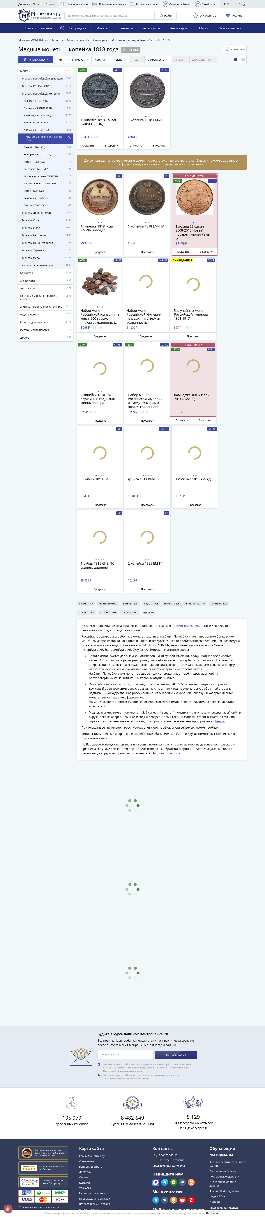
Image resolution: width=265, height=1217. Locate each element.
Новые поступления (38, 31)
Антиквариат (179, 31)
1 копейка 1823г (219, 521)
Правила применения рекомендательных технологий (113, 1183)
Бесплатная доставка (144, 4)
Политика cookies (90, 1163)
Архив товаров (88, 1127)
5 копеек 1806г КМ (108, 521)
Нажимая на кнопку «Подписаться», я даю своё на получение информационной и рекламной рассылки (142, 995)
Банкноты (126, 31)
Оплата (37, 4)
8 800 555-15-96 (168, 1073)
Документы (86, 1188)
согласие (154, 982)
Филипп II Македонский (224, 1109)
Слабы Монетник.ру (92, 1074)
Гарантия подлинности (94, 1111)
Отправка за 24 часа (177, 4)
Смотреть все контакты (168, 1084)
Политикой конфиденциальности (123, 989)
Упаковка (85, 1106)
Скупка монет (87, 1138)
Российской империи (187, 545)
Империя (215, 1120)
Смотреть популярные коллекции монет (224, 1136)
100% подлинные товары (109, 4)
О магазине (86, 1079)
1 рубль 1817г (151, 521)
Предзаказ (97, 255)
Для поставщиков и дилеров (97, 1145)
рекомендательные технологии (151, 1213)
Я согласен (212, 1213)
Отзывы (50, 4)
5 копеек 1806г (86, 530)
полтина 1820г (171, 521)
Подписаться (176, 973)
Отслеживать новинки (228, 52)
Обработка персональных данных (100, 1153)
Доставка (24, 4)
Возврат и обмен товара (94, 1122)
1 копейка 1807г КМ (195, 521)
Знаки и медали (230, 31)
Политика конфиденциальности (99, 1169)
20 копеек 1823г (108, 530)
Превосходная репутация (95, 1117)
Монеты (102, 31)
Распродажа (73, 31)
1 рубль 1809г (86, 521)
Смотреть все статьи (223, 1126)
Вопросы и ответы (91, 1085)
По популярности (36, 62)
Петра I (220, 641)
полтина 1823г (129, 530)
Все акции (85, 1133)
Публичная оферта (91, 1158)
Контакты (85, 1101)
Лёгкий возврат (206, 4)
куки (73, 1213)
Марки (204, 31)
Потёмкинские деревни (224, 1095)
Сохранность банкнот (223, 1089)
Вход (240, 4)
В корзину (107, 148)
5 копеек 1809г (130, 521)
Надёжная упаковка (75, 4)
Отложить (87, 148)
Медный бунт (218, 1114)
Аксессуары (151, 31)
